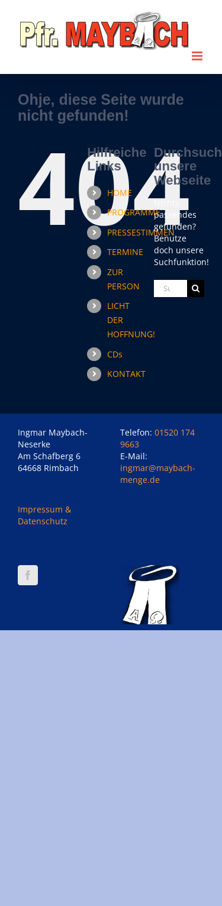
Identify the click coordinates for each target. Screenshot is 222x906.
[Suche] (195, 288)
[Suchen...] (170, 288)
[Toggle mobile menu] (198, 56)
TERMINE (125, 251)
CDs (115, 354)
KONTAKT (126, 373)
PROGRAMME (133, 212)
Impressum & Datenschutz (44, 515)
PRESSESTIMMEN (141, 232)
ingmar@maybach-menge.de (157, 473)
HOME (119, 192)
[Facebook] (28, 575)
